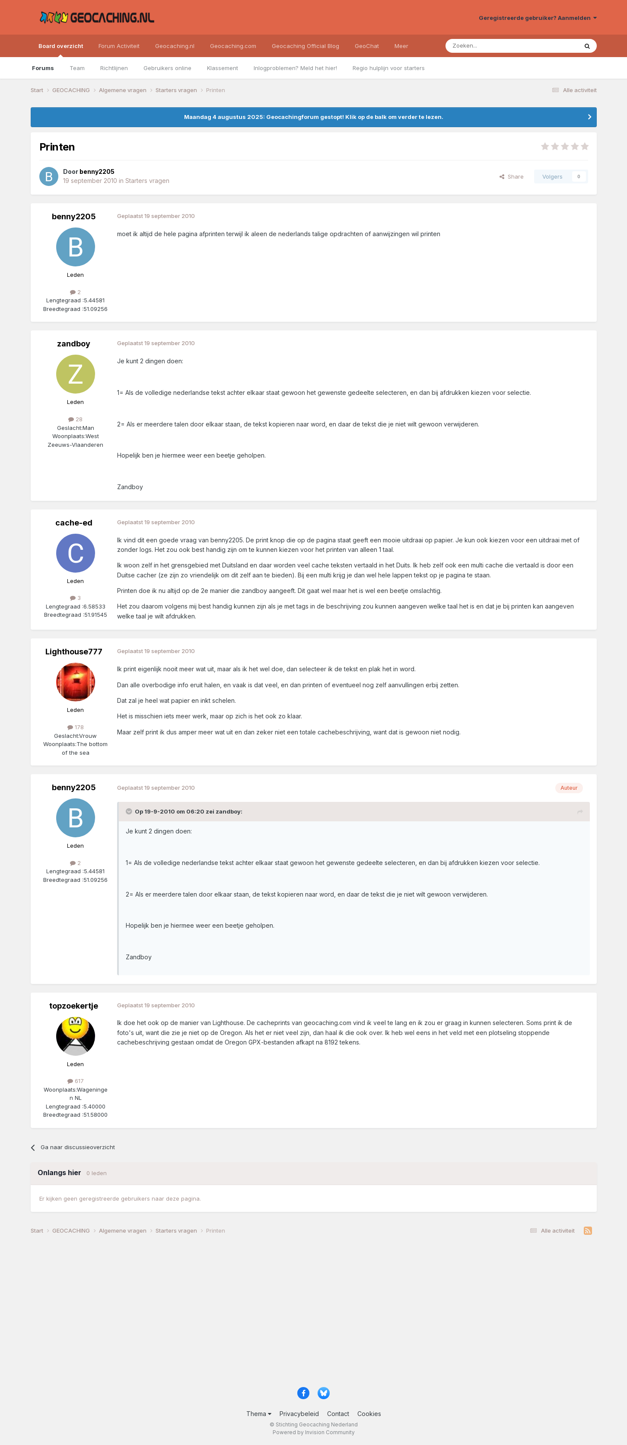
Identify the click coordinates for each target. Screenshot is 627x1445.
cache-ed (73, 522)
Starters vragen (147, 180)
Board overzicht (60, 49)
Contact (338, 1413)
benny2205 (74, 216)
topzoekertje (73, 1005)
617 (75, 1080)
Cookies (369, 1413)
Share (512, 176)
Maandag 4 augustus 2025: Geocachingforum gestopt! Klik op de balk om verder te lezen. (313, 116)
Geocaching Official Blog (305, 45)
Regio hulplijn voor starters (389, 67)
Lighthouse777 (73, 651)
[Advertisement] (290, 1314)
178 (75, 727)
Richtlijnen (114, 67)
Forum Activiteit (119, 45)
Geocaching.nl (174, 45)
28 (75, 419)
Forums (43, 67)
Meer (401, 45)
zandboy (73, 343)
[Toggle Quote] (130, 811)
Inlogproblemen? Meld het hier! (295, 67)
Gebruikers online (167, 67)
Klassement (222, 67)
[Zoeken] (485, 46)
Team (77, 67)
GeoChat (367, 45)
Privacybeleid (299, 1413)
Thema (258, 1413)
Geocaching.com (233, 45)
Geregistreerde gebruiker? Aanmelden (538, 17)
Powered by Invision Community (314, 1432)
